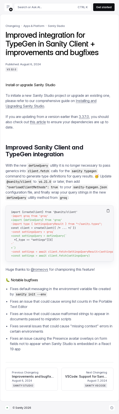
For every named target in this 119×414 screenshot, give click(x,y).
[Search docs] (52, 7)
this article (38, 122)
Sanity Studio (56, 26)
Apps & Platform (33, 26)
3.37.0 (84, 116)
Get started (104, 7)
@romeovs (39, 269)
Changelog (13, 26)
